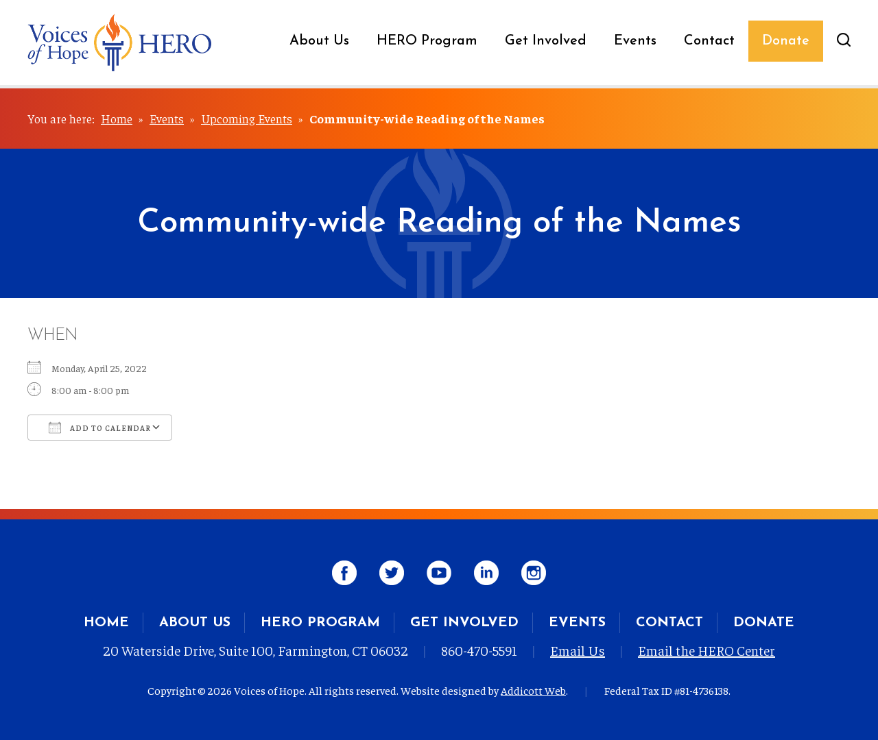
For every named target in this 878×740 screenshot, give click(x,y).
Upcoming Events (246, 118)
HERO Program (427, 41)
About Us (319, 41)
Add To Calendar (100, 427)
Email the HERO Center (706, 649)
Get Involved (545, 41)
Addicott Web (533, 690)
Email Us (577, 649)
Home (116, 118)
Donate (785, 41)
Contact (709, 41)
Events (635, 41)
